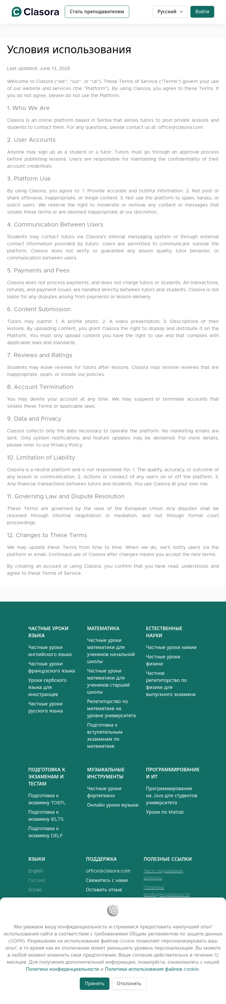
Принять (94, 983)
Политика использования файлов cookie (152, 969)
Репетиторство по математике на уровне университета (111, 708)
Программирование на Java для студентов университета (171, 795)
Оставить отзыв (104, 889)
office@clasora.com (180, 127)
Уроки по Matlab (165, 812)
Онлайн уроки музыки (113, 804)
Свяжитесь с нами (107, 880)
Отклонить (129, 983)
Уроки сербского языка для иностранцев (47, 687)
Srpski (34, 889)
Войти (202, 11)
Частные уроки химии (171, 647)
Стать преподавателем (97, 11)
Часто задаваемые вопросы (163, 874)
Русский (170, 11)
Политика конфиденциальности (167, 891)
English (35, 870)
